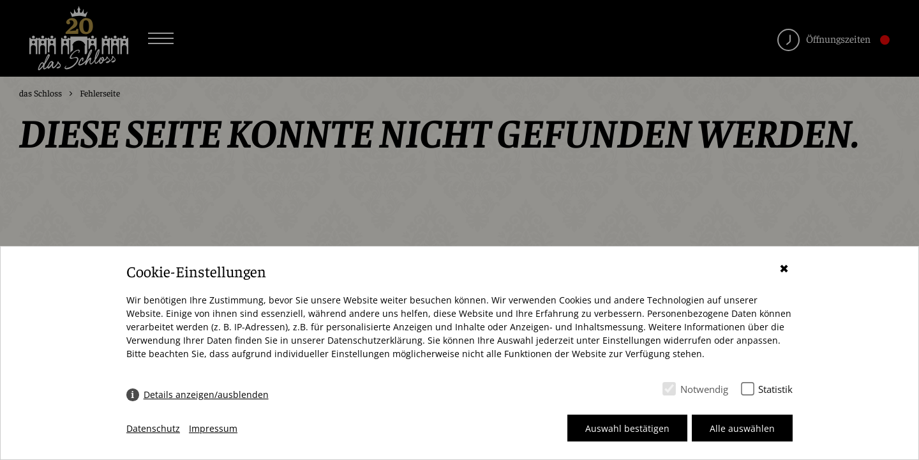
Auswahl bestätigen (627, 428)
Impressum (213, 428)
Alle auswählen (742, 428)
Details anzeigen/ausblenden (206, 394)
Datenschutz (153, 428)
